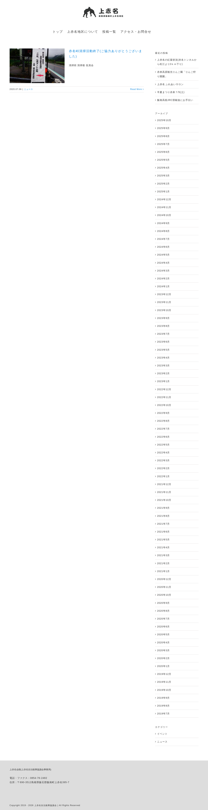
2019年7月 (163, 713)
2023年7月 (163, 333)
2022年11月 (164, 397)
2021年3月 (163, 555)
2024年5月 (163, 254)
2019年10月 (164, 690)
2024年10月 (164, 215)
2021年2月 (163, 563)
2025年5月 (163, 159)
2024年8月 (163, 231)
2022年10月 (164, 405)
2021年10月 (164, 500)
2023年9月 (163, 318)
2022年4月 (163, 452)
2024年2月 (163, 278)
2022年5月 (163, 444)
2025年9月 (163, 128)
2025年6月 (163, 152)
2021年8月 (163, 516)
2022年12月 (164, 389)
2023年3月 (163, 365)
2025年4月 (163, 167)
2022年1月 (163, 476)
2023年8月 (163, 326)
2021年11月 (164, 492)
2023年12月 (164, 294)
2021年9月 (163, 507)
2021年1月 (163, 571)
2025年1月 (163, 191)
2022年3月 (163, 460)
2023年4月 (163, 357)
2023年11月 (164, 302)
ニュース (28, 89)
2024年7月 (163, 239)
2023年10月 (164, 310)
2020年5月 (163, 634)
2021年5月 (163, 539)
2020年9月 (163, 603)
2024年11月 (164, 207)
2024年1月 (163, 286)
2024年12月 (164, 199)
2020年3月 (163, 650)
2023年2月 (163, 373)
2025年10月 (164, 120)
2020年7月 (163, 618)
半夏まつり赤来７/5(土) (171, 92)
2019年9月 (163, 697)
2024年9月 (163, 223)
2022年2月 (163, 468)
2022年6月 (163, 436)
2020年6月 (163, 626)
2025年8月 (163, 136)
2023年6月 (163, 341)
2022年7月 (163, 428)
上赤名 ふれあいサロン (170, 84)
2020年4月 (163, 642)
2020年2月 (163, 658)
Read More (136, 89)
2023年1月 (163, 381)
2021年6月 (163, 531)
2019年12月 (164, 674)
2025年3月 (163, 175)
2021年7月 (163, 523)
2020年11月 (164, 587)
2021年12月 (164, 484)
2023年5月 (163, 349)
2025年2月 (163, 183)
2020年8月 (163, 610)
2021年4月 (163, 547)
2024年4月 (163, 262)
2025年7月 (163, 144)
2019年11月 (164, 682)
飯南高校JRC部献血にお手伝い (175, 100)
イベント (162, 733)
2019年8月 (163, 705)
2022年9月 (163, 413)
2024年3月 (163, 270)
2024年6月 (163, 246)
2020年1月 (163, 666)
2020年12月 (164, 579)
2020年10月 (164, 594)
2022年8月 (163, 420)
